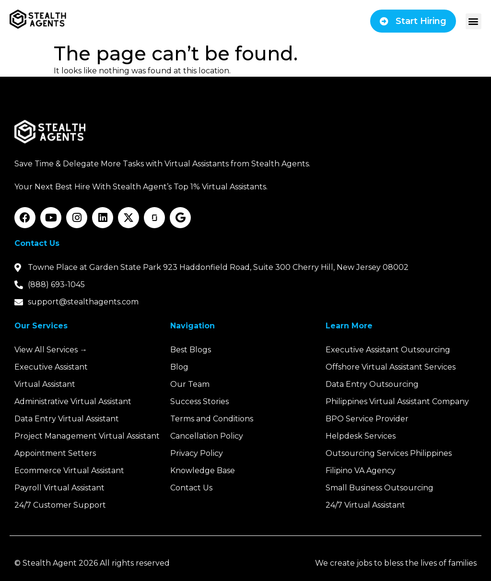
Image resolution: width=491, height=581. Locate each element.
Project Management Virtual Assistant (87, 436)
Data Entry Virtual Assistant (66, 418)
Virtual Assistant (44, 384)
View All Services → (50, 349)
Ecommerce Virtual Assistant (69, 470)
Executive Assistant (51, 367)
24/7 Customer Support (60, 505)
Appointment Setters (55, 453)
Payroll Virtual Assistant (59, 487)
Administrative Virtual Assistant (72, 401)
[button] (473, 21)
